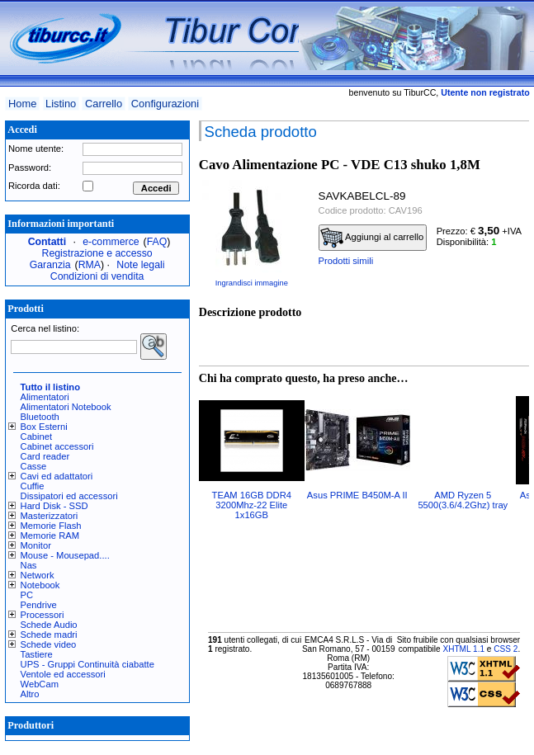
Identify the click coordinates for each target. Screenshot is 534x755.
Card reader (45, 456)
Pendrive (39, 605)
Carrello (103, 103)
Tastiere (37, 654)
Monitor (36, 545)
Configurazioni (165, 103)
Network (37, 575)
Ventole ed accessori (63, 674)
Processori (42, 615)
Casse (34, 466)
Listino (60, 103)
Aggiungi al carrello (372, 237)
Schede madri (49, 634)
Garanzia (50, 265)
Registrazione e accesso (97, 253)
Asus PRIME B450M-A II (357, 495)
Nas (29, 565)
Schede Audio (49, 625)
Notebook (40, 585)
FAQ (157, 242)
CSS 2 (505, 649)
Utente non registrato (485, 92)
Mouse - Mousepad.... (65, 555)
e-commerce (111, 242)
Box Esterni (44, 427)
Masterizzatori (49, 516)
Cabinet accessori (57, 446)
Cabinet (37, 436)
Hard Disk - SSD (54, 506)
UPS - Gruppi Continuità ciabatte (87, 664)
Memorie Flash (51, 526)
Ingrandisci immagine (251, 283)
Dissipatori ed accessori (69, 496)
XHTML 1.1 (463, 649)
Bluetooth (40, 417)
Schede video (49, 644)
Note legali (140, 265)
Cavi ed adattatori (57, 476)
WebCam (40, 684)
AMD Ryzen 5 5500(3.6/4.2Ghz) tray (463, 500)
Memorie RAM (50, 535)
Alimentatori (45, 397)
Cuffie (33, 486)
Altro (30, 694)
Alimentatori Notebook (66, 407)
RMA (89, 265)
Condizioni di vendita (97, 276)
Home (22, 103)
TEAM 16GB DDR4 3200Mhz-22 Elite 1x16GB (251, 505)
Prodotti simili (346, 261)
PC (27, 595)
